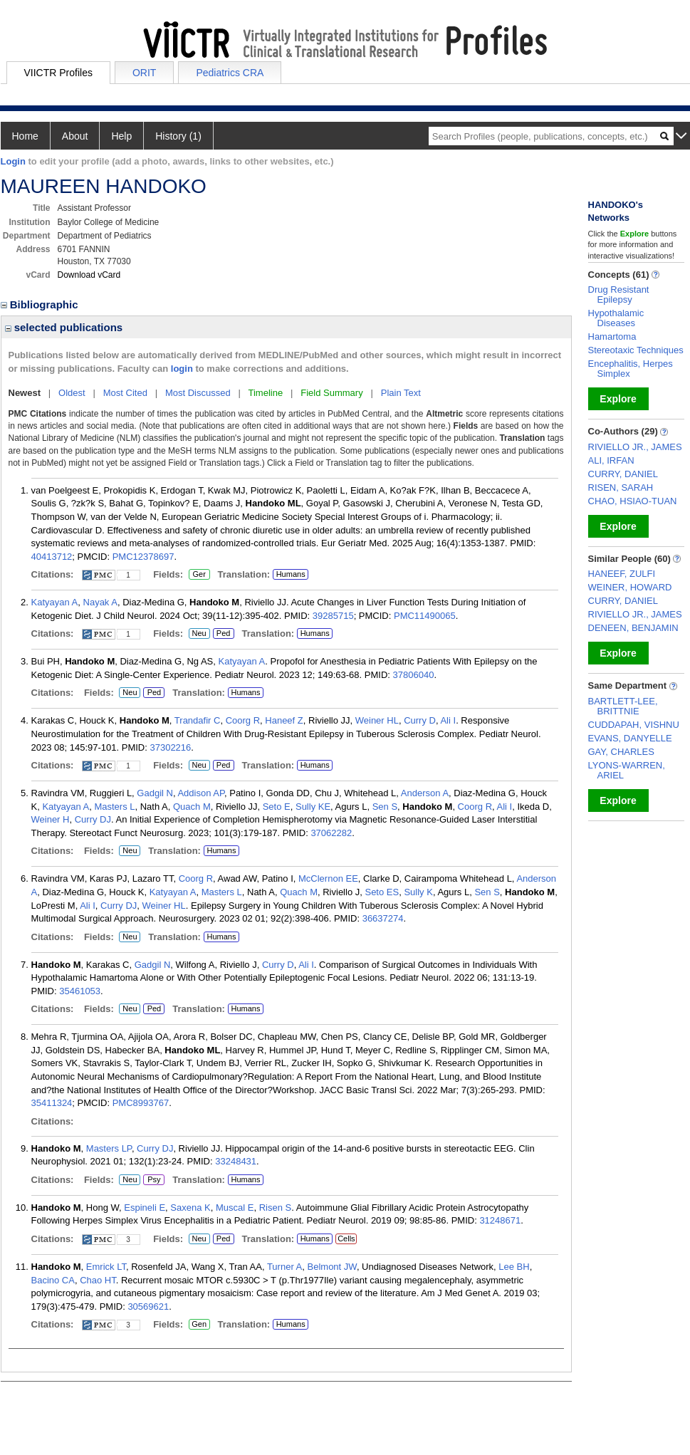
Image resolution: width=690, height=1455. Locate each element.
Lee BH (513, 1266)
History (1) (178, 136)
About (75, 136)
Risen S (275, 1207)
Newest (25, 392)
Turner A (284, 1266)
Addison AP (200, 793)
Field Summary (331, 392)
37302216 (170, 747)
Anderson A (425, 793)
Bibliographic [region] (41, 304)
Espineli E (144, 1207)
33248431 (235, 1161)
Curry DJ (93, 819)
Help (121, 136)
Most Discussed (198, 392)
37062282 (331, 833)
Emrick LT (106, 1266)
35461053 (79, 991)
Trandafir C (197, 720)
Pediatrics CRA (229, 72)
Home (25, 136)
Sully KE (313, 806)
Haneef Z (284, 720)
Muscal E (234, 1207)
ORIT (144, 72)
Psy (153, 1180)
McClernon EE (328, 878)
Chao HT (98, 1280)
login (182, 368)
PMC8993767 (141, 1102)
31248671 (500, 1220)
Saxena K (190, 1207)
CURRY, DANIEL (623, 474)
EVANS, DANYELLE (630, 738)
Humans (290, 574)
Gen (198, 1325)
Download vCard (89, 275)
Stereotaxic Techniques (636, 350)
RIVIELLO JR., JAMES (635, 447)
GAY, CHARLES (621, 751)
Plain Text (401, 392)
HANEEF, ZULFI (622, 573)
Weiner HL (377, 720)
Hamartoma (612, 336)
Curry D (420, 720)
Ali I (448, 720)
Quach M (192, 806)
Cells (346, 1238)
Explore (618, 399)
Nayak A (100, 602)
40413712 (52, 556)
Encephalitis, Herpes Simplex (630, 368)
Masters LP (109, 1148)
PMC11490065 (425, 615)
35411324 (52, 1102)
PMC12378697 (143, 556)
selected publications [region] (64, 327)
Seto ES (382, 892)
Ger (197, 575)
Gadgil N (155, 793)
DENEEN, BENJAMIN (633, 627)
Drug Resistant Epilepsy (618, 294)
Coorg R (243, 720)
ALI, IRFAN (611, 460)
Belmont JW (332, 1266)
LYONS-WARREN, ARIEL (626, 770)
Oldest (71, 392)
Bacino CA (53, 1280)
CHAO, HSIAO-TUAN (632, 501)
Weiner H (50, 819)
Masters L (114, 806)
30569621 (148, 1306)
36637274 (383, 918)
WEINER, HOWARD (630, 587)
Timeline (266, 392)
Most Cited (125, 392)
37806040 (413, 674)
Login (13, 161)
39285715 (333, 615)
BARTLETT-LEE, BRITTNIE (623, 706)
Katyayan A (54, 602)
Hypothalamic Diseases (616, 318)
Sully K (418, 892)
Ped (222, 634)
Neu (198, 634)
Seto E (277, 806)
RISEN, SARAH (621, 487)
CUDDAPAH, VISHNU (633, 724)
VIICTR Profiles (58, 72)
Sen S (384, 806)
